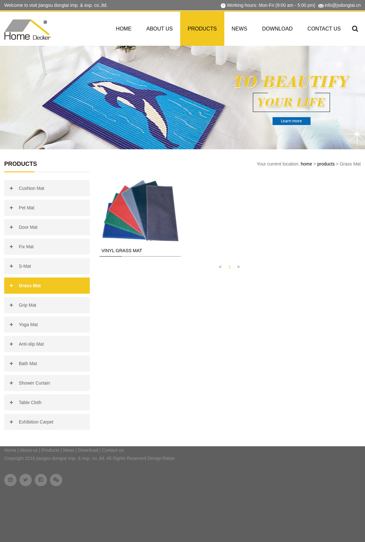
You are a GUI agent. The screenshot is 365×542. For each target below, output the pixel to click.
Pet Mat (26, 207)
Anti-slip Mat (31, 344)
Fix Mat (26, 246)
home (306, 163)
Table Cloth (30, 402)
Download (277, 28)
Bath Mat (28, 363)
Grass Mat (30, 285)
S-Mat (25, 266)
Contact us (324, 28)
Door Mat (28, 227)
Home (124, 28)
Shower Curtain (34, 383)
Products (202, 28)
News (239, 28)
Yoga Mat (28, 324)
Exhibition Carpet (36, 422)
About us (160, 28)
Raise (169, 458)
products (326, 163)
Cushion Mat (31, 188)
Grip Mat (27, 305)
